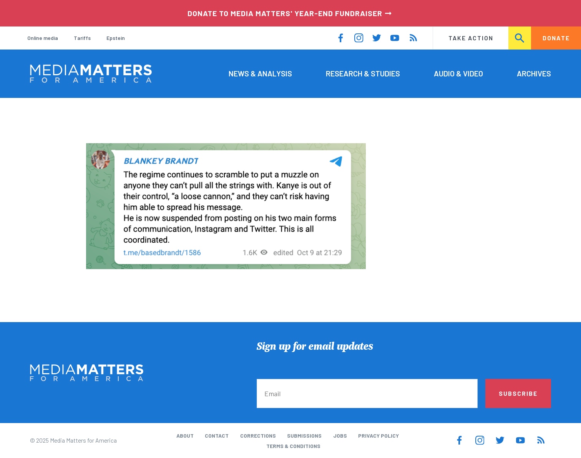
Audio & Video (458, 73)
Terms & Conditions (293, 446)
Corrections (258, 435)
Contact (217, 435)
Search (520, 37)
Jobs (340, 435)
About (185, 435)
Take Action (470, 37)
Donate (556, 37)
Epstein (115, 38)
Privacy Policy (378, 435)
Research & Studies (363, 73)
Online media (42, 38)
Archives (534, 73)
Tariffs (82, 38)
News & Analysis (260, 73)
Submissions (304, 435)
